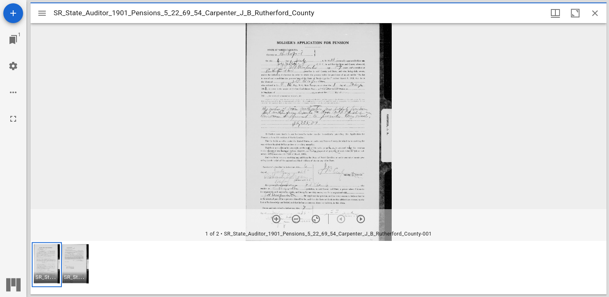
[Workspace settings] (13, 66)
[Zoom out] (296, 219)
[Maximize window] (575, 13)
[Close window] (595, 13)
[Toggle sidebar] (42, 13)
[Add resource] (13, 13)
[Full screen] (13, 119)
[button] (47, 264)
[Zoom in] (276, 219)
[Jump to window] (13, 40)
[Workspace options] (13, 92)
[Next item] (361, 219)
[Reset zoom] (316, 219)
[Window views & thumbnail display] (555, 13)
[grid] (319, 268)
